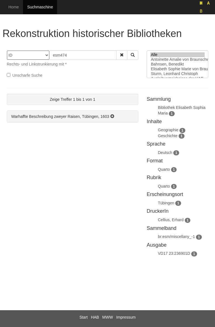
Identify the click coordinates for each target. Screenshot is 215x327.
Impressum (125, 317)
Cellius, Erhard (171, 220)
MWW (107, 317)
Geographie (168, 130)
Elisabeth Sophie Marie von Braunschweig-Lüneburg (177, 69)
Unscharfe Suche (24, 75)
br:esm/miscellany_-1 (176, 236)
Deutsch (165, 152)
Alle (177, 54)
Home (13, 7)
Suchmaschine (40, 7)
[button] (121, 55)
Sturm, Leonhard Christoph (177, 73)
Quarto (164, 169)
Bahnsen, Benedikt (177, 64)
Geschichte (167, 136)
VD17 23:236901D (174, 253)
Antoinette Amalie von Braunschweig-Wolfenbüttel (177, 59)
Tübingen (166, 203)
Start (84, 317)
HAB (95, 317)
